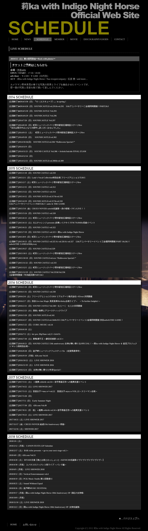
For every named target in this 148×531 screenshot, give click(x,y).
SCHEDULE (43, 39)
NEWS (27, 39)
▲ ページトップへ (129, 518)
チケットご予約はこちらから (29, 64)
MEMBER (59, 39)
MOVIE (74, 39)
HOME (15, 39)
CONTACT (119, 39)
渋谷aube (21, 70)
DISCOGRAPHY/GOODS (96, 39)
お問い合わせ (30, 524)
